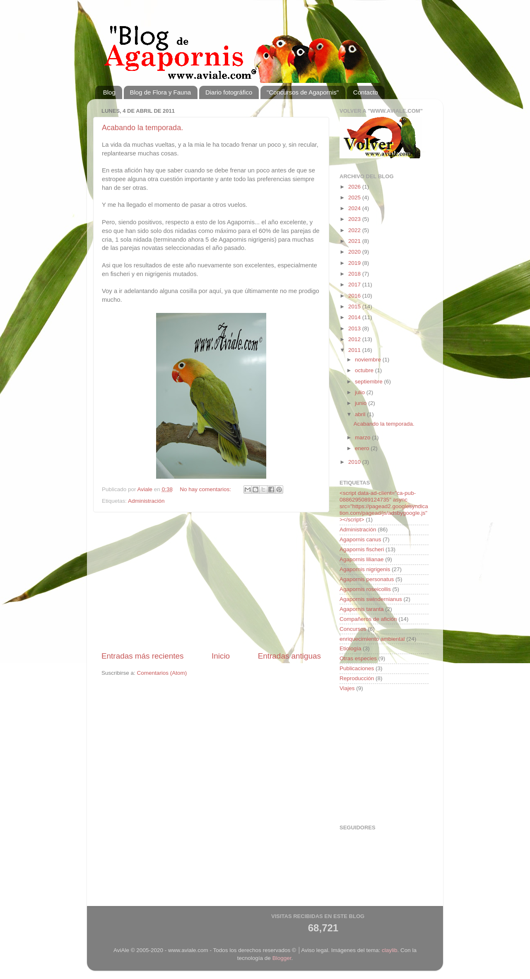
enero (363, 448)
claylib (390, 950)
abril (361, 414)
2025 (355, 197)
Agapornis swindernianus (371, 599)
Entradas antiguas (289, 656)
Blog (109, 92)
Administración (146, 501)
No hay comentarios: (206, 489)
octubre (365, 370)
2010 (355, 462)
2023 (355, 219)
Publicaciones (357, 668)
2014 (355, 317)
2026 (355, 187)
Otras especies (358, 658)
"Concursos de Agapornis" (303, 92)
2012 (355, 339)
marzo (363, 437)
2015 (355, 306)
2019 (355, 263)
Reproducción (357, 678)
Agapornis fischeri (362, 549)
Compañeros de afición (368, 619)
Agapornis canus (360, 539)
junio (361, 403)
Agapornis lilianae (362, 559)
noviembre (369, 359)
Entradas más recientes (142, 656)
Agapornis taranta (362, 609)
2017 (355, 284)
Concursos (353, 629)
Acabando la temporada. (142, 128)
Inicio (221, 656)
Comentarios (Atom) (162, 673)
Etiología (350, 648)
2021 (355, 241)
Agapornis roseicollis (365, 589)
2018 (355, 274)
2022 (355, 230)
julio (360, 392)
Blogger (282, 958)
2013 (355, 328)
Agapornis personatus (367, 579)
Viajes (347, 688)
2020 (355, 252)
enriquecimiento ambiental (372, 639)
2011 (355, 350)
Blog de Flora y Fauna (160, 92)
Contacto (365, 92)
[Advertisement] (211, 581)
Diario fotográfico (228, 92)
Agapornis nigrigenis (365, 569)
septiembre (369, 381)
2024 (355, 208)
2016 (355, 296)
